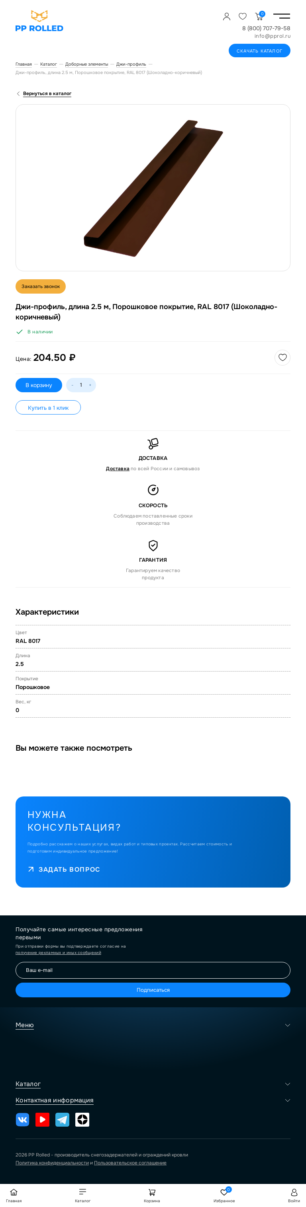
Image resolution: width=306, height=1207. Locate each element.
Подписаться (153, 990)
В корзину (39, 385)
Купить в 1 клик (48, 407)
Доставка (117, 468)
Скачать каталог (259, 51)
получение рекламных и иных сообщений (58, 952)
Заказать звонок (41, 286)
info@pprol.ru (273, 36)
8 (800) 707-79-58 (266, 28)
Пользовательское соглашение (130, 1163)
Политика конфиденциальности (52, 1163)
